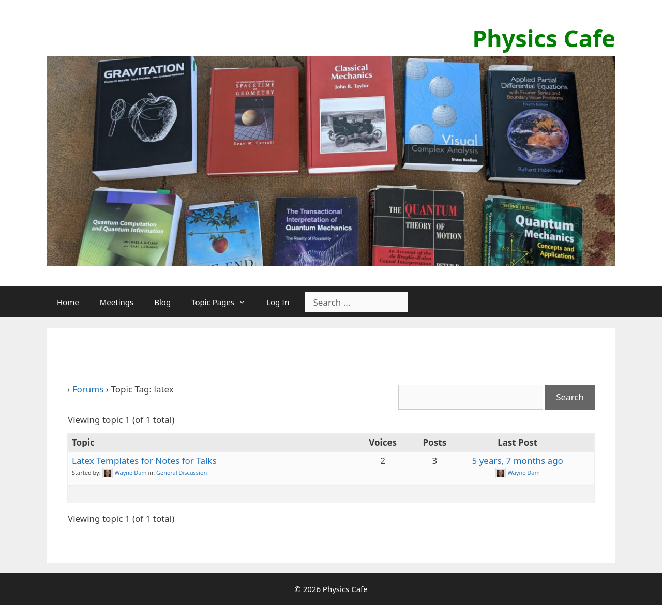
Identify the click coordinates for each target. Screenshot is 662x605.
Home (68, 302)
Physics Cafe (543, 38)
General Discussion (181, 472)
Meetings (117, 302)
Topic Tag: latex (120, 357)
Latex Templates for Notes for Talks (144, 460)
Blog (162, 302)
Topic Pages (223, 301)
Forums (88, 389)
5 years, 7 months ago (517, 460)
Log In (277, 302)
